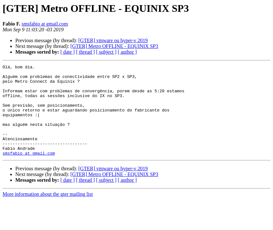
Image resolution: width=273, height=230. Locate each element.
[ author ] (127, 52)
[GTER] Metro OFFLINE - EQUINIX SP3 (114, 46)
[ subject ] (106, 52)
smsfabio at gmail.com (44, 24)
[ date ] (67, 52)
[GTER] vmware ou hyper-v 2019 (113, 40)
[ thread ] (85, 52)
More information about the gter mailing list (48, 212)
